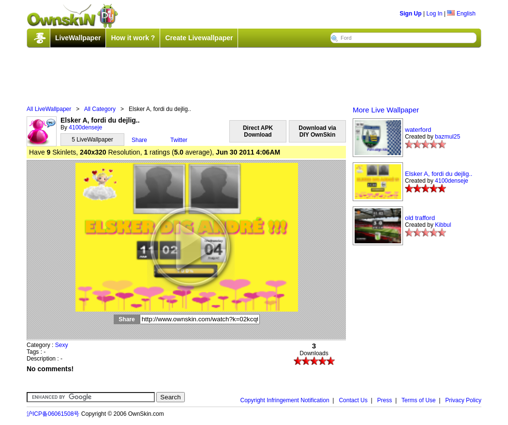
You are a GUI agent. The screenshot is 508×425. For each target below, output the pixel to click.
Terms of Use (419, 400)
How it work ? (133, 38)
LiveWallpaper (78, 38)
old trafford (420, 217)
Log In (434, 13)
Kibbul (443, 224)
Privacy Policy (463, 400)
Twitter (178, 140)
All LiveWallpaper (49, 109)
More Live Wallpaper (386, 110)
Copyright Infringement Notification (284, 400)
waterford (418, 129)
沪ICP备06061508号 (53, 413)
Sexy (61, 345)
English (461, 13)
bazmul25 (447, 136)
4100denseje (85, 127)
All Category (100, 109)
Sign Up (410, 13)
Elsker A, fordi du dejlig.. (438, 173)
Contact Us (353, 400)
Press (384, 400)
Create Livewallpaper (199, 38)
